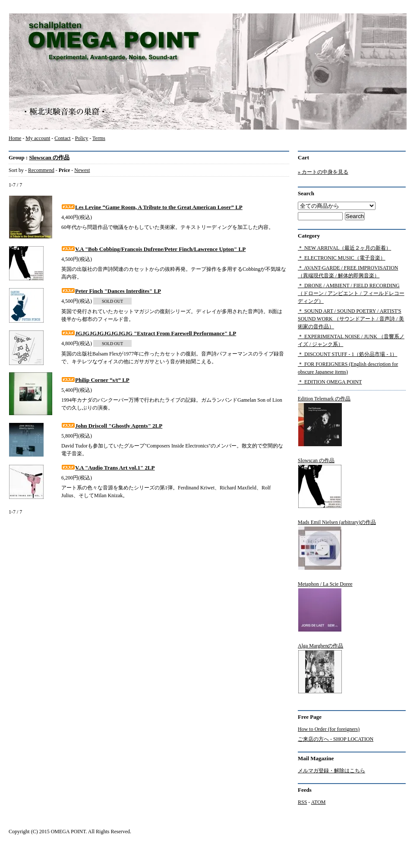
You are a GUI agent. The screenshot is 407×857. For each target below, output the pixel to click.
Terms (98, 138)
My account (37, 138)
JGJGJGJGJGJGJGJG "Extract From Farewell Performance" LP (148, 333)
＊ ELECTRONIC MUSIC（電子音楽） (341, 258)
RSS (302, 802)
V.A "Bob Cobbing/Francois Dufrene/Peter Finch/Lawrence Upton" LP (153, 249)
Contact (62, 138)
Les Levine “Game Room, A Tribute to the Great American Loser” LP (152, 207)
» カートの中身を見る (323, 172)
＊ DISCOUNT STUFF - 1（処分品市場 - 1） (347, 354)
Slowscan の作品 (49, 157)
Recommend (41, 170)
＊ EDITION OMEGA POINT (330, 382)
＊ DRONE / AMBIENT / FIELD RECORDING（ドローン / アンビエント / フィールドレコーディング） (351, 293)
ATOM (318, 802)
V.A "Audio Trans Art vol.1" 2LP (108, 467)
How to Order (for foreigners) (329, 729)
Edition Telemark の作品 (324, 421)
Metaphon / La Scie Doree (325, 606)
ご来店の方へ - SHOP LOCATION (335, 739)
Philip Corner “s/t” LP (95, 380)
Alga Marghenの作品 (320, 668)
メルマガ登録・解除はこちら (331, 771)
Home (15, 138)
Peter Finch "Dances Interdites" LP (111, 291)
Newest (82, 170)
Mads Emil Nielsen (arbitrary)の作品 (337, 544)
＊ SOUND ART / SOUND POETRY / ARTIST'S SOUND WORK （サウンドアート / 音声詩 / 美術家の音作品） (351, 319)
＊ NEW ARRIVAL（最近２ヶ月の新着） (344, 248)
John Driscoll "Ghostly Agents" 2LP (111, 425)
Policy (81, 138)
